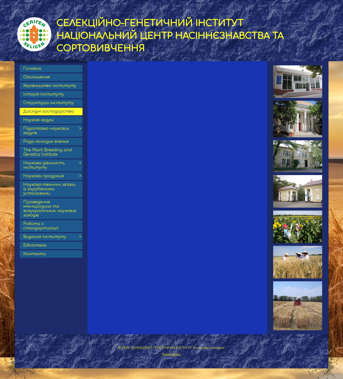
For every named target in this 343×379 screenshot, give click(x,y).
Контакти (171, 354)
